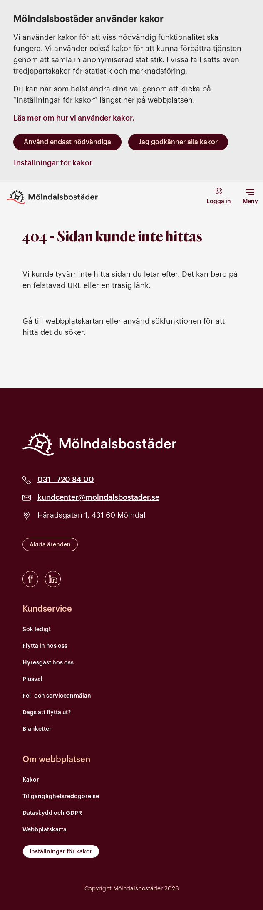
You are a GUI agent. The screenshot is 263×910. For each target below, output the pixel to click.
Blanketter (37, 729)
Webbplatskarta (44, 830)
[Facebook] (30, 579)
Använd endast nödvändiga (67, 142)
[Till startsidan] (58, 197)
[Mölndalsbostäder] (99, 444)
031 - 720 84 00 (65, 479)
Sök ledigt (36, 629)
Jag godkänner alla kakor (178, 142)
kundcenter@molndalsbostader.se (98, 497)
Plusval (32, 679)
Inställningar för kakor (53, 163)
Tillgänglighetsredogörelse (60, 796)
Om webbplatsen (56, 759)
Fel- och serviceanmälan (56, 696)
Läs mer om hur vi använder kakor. (73, 118)
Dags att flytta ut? (46, 713)
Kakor (30, 780)
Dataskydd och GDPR (52, 813)
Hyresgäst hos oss (48, 663)
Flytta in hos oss (44, 646)
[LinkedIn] (53, 579)
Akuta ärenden (50, 545)
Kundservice (47, 609)
